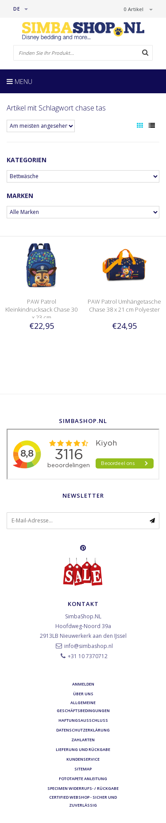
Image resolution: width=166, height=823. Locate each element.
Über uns (83, 694)
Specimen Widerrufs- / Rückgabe (83, 788)
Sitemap (83, 769)
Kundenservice (83, 759)
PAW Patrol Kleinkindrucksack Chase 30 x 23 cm (41, 309)
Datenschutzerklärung (83, 730)
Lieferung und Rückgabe (83, 749)
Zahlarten (83, 740)
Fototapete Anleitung (83, 778)
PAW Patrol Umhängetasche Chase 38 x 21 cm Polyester (124, 305)
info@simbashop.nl (88, 646)
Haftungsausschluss (83, 720)
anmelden (83, 684)
